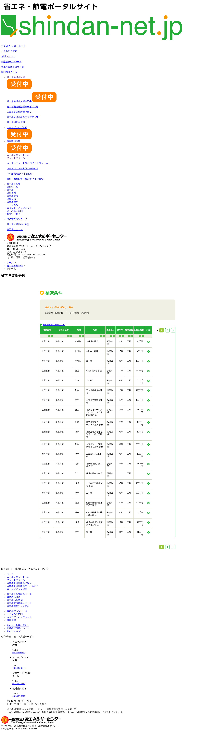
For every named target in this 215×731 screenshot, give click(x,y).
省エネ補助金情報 (16, 122)
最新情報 (11, 620)
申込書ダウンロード (11, 61)
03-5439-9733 (18, 668)
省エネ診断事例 (15, 265)
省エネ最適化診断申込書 (32, 101)
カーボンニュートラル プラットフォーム (27, 163)
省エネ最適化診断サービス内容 (22, 106)
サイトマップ (13, 631)
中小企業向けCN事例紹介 (19, 173)
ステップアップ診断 (17, 589)
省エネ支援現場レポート (19, 603)
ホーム (10, 262)
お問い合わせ (8, 56)
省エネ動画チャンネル (18, 606)
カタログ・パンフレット (13, 46)
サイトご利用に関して (18, 625)
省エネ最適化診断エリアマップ (22, 117)
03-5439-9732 (18, 652)
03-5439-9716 (18, 696)
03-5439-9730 (18, 683)
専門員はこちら (9, 72)
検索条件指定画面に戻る (54, 325)
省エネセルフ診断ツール (19, 594)
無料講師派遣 (13, 597)
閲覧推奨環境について (18, 628)
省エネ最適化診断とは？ (19, 112)
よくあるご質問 (9, 51)
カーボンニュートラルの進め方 (22, 168)
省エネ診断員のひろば (12, 67)
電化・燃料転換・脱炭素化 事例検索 (25, 179)
